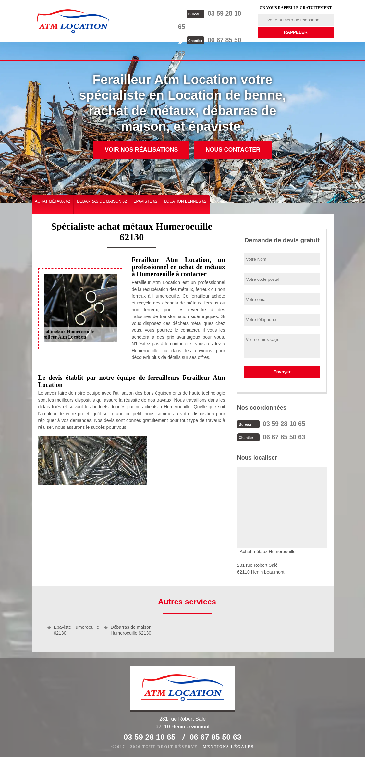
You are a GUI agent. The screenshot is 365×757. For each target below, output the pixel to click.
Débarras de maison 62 (102, 201)
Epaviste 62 (146, 201)
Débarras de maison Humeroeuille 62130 (131, 629)
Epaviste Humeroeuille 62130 (76, 629)
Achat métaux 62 (52, 201)
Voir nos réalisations (141, 149)
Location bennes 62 (185, 201)
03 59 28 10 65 (219, 13)
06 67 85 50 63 (219, 26)
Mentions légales (228, 746)
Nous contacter (233, 149)
